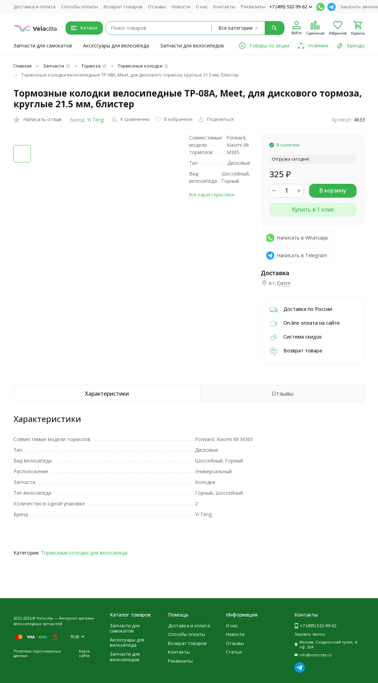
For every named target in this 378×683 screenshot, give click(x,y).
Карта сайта (84, 653)
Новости (181, 6)
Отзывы (157, 6)
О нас (202, 6)
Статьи (234, 652)
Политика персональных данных (37, 653)
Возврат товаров (123, 6)
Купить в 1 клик (313, 209)
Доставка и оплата (34, 6)
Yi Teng (95, 119)
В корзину (332, 190)
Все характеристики (211, 194)
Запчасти (53, 66)
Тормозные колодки (140, 66)
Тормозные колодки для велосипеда (84, 552)
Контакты (224, 6)
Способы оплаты (79, 6)
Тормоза (90, 66)
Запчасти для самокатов (43, 45)
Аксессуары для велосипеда (116, 45)
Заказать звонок (359, 6)
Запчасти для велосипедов (192, 45)
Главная (23, 66)
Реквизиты (253, 6)
